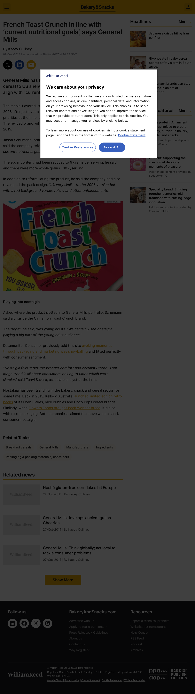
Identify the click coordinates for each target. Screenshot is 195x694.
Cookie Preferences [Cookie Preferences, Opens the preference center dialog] (78, 147)
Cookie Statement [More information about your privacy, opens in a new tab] (131, 135)
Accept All (112, 147)
